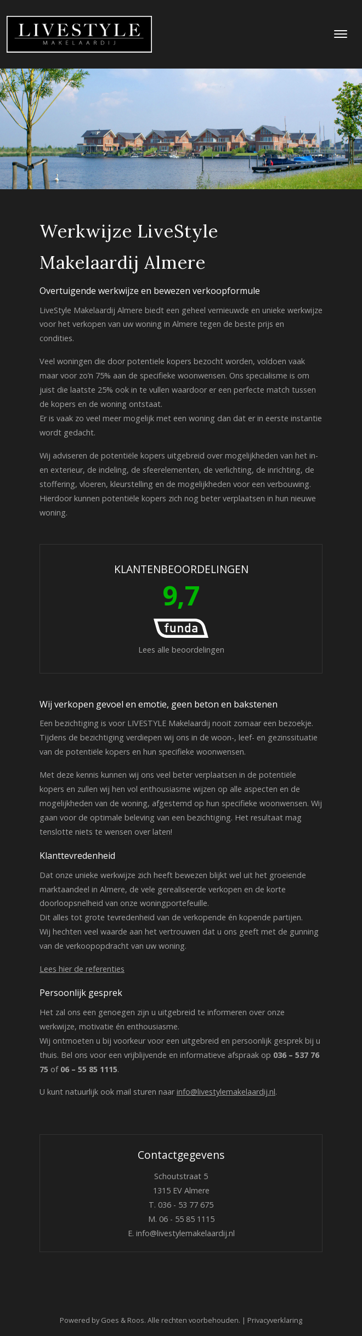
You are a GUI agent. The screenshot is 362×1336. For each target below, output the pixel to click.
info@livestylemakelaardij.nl (226, 1091)
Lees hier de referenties (82, 969)
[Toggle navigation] (340, 34)
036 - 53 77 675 (185, 1204)
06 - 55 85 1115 (186, 1219)
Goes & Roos (122, 1320)
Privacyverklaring (274, 1320)
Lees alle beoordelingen (181, 608)
